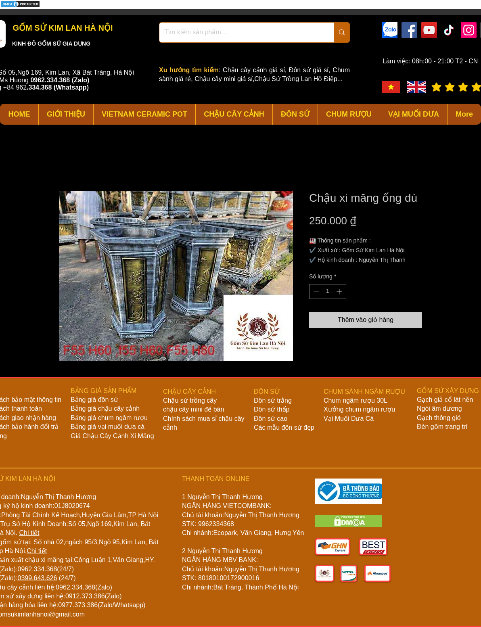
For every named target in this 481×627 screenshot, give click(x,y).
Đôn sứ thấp (271, 409)
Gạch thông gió (439, 417)
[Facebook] (409, 30)
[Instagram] (469, 30)
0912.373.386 (85, 596)
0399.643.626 (37, 578)
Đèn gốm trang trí (442, 426)
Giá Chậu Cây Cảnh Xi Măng (112, 436)
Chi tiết (29, 532)
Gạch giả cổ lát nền (445, 399)
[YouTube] (429, 30)
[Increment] (340, 291)
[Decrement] (315, 291)
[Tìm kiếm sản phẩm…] (240, 32)
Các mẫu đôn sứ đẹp (284, 427)
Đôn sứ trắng (273, 400)
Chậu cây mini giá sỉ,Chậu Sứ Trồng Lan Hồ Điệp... (268, 78)
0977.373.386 (78, 605)
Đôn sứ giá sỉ (308, 70)
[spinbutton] (327, 291)
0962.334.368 (37, 569)
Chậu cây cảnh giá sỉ (254, 70)
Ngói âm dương (439, 408)
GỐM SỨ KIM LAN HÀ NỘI (61, 27)
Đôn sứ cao (270, 418)
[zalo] (389, 30)
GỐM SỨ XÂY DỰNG (448, 390)
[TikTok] (449, 30)
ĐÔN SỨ (266, 391)
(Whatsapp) (71, 87)
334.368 (40, 87)
